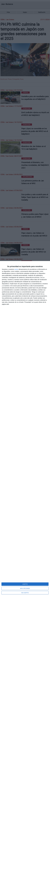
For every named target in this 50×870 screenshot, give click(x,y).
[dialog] (25, 565)
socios (16, 269)
